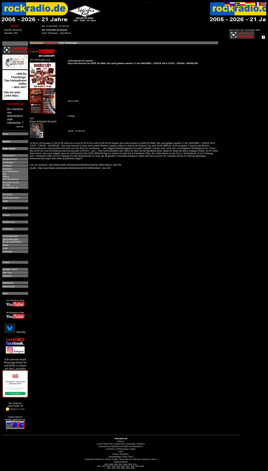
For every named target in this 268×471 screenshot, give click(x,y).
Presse (108, 459)
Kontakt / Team (117, 459)
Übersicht (136, 459)
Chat (121, 452)
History (120, 441)
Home (100, 444)
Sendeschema (119, 444)
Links (130, 457)
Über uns (128, 459)
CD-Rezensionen (122, 449)
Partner (116, 454)
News (125, 457)
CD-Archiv (111, 449)
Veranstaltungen (115, 457)
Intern (154, 459)
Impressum (146, 459)
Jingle (132, 449)
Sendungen (131, 444)
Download (89, 459)
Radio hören (108, 444)
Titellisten (140, 444)
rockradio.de (120, 438)
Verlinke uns (99, 459)
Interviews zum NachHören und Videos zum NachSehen (120, 446)
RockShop (124, 454)
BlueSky (15, 332)
